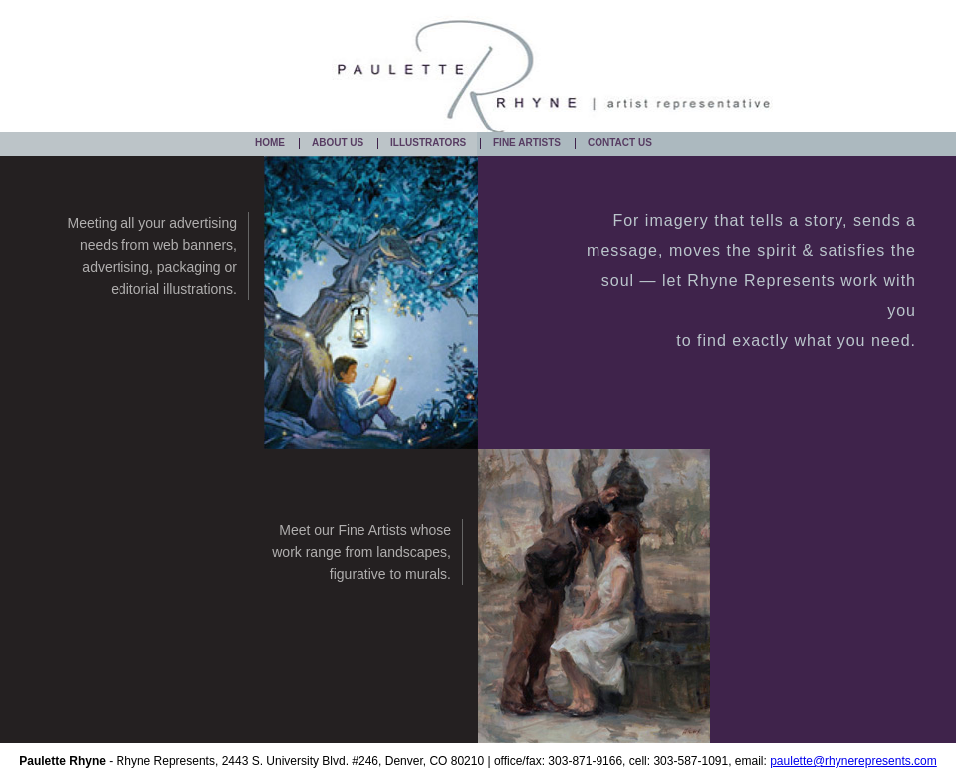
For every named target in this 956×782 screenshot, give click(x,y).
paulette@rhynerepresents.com (853, 761)
